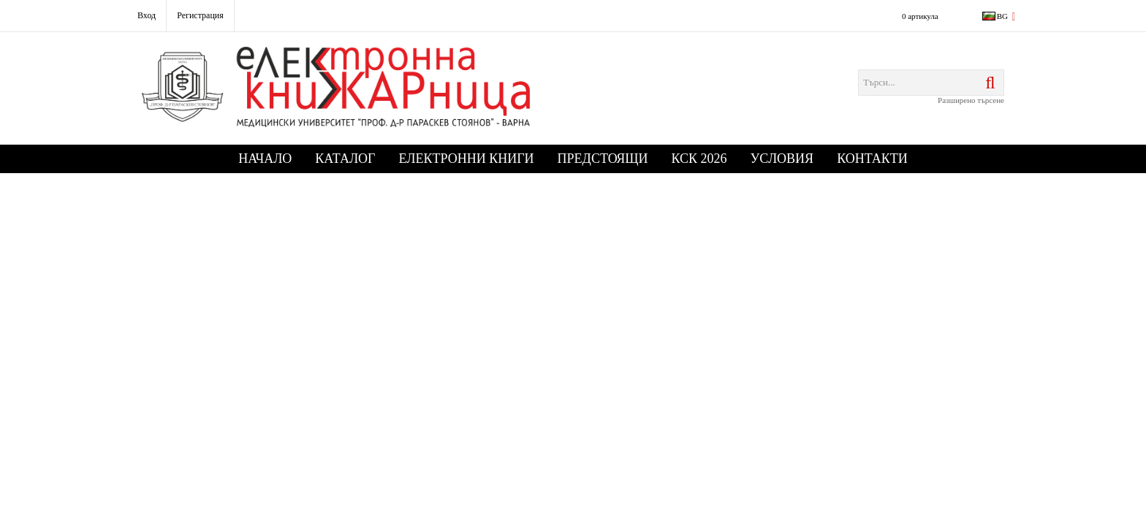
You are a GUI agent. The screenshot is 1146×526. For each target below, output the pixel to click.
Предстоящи (603, 158)
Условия (782, 158)
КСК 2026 (699, 158)
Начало (265, 158)
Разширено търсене (971, 100)
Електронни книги (466, 158)
